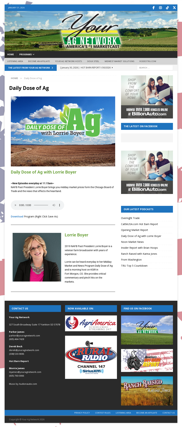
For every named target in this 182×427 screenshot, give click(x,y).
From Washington (131, 259)
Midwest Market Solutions (119, 61)
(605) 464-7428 (16, 338)
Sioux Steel (93, 61)
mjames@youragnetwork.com (25, 371)
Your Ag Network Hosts (68, 61)
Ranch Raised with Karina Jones (139, 253)
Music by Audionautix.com (23, 383)
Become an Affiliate (39, 61)
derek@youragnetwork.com (24, 349)
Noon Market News (132, 241)
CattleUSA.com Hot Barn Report (139, 223)
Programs (25, 54)
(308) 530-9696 (16, 353)
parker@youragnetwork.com (24, 335)
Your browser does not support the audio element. (37, 205)
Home (10, 54)
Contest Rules (102, 412)
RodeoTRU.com (148, 61)
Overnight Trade (130, 217)
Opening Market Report (134, 229)
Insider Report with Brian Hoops (139, 247)
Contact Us (168, 412)
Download (17, 216)
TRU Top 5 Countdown (134, 265)
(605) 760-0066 (16, 375)
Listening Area (15, 61)
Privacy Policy (82, 412)
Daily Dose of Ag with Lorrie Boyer (141, 235)
